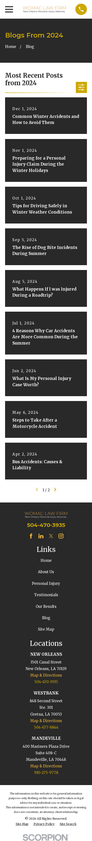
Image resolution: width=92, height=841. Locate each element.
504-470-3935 (46, 525)
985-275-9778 (46, 772)
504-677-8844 (46, 727)
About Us (46, 572)
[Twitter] (51, 536)
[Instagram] (61, 536)
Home (46, 560)
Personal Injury (46, 583)
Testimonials (46, 595)
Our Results (46, 606)
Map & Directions (46, 675)
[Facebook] (31, 536)
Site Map (46, 629)
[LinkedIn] (40, 536)
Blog (46, 618)
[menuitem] (22, 824)
